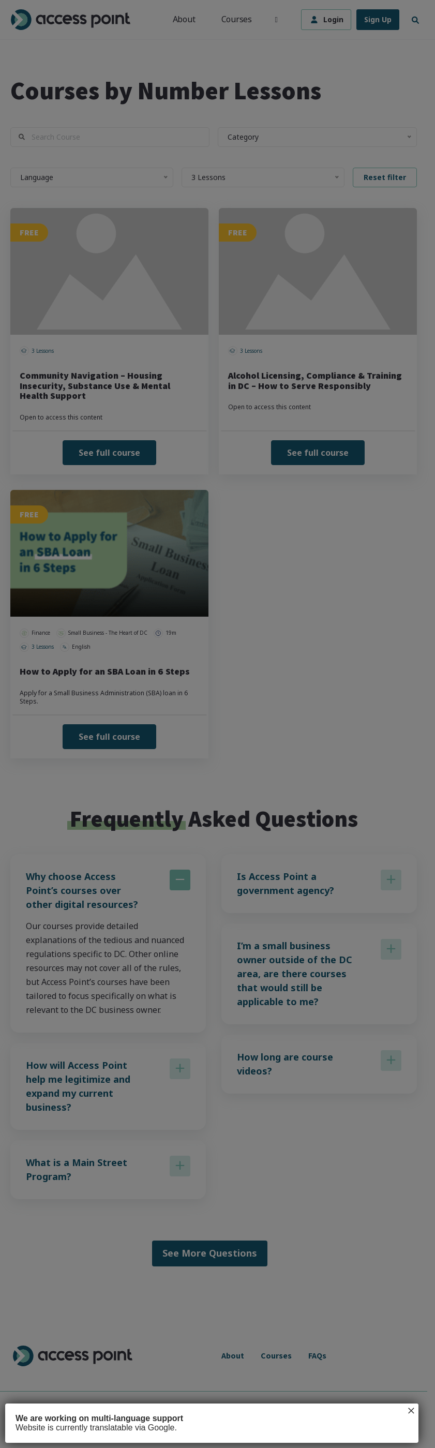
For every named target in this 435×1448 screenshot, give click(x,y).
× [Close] (411, 1411)
